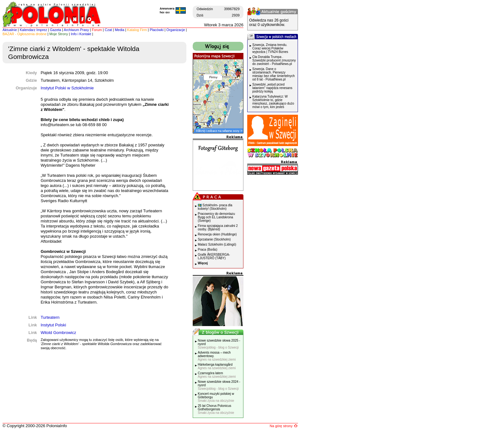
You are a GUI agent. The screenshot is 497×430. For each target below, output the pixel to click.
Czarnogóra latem (217, 374)
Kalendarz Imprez (33, 30)
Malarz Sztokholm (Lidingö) (217, 244)
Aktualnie (10, 30)
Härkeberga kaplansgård (217, 366)
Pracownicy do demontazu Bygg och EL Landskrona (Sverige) (216, 217)
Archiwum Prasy (76, 30)
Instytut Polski (53, 325)
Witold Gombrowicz (58, 332)
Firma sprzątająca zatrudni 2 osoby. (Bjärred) (218, 227)
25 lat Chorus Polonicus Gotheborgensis (216, 409)
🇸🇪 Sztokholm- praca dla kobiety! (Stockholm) (215, 206)
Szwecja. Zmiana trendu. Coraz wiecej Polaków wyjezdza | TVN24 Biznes (270, 48)
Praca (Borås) (207, 249)
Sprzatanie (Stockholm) (214, 239)
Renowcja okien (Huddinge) (217, 234)
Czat (108, 30)
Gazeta (55, 30)
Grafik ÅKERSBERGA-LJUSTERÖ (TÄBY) (214, 256)
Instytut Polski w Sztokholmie (67, 88)
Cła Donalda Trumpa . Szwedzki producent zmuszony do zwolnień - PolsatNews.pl (274, 60)
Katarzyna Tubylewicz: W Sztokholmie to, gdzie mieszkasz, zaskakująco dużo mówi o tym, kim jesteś (273, 102)
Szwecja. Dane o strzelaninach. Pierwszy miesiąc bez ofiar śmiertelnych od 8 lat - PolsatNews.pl (273, 74)
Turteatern (50, 317)
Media (119, 30)
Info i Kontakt (81, 34)
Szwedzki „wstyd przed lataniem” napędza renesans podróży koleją (272, 88)
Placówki (156, 30)
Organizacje (175, 30)
